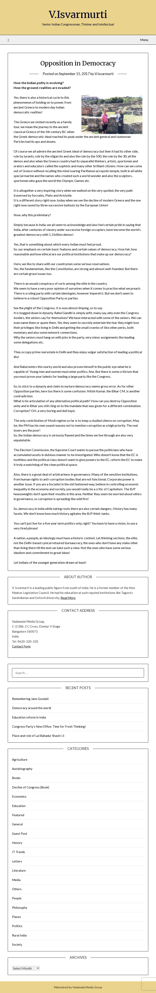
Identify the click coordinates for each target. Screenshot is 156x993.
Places (16, 917)
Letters (17, 861)
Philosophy (19, 907)
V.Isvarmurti (78, 14)
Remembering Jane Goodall (30, 699)
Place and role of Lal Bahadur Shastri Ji (38, 735)
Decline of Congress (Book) (30, 787)
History (17, 843)
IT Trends (18, 852)
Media (16, 880)
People (17, 898)
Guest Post (19, 833)
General (17, 824)
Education (19, 806)
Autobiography (22, 768)
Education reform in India (29, 717)
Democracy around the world (31, 708)
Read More (68, 598)
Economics (19, 796)
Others (17, 889)
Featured (18, 815)
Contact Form (21, 646)
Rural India (19, 935)
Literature (19, 870)
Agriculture (19, 759)
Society (17, 944)
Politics (17, 926)
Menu (144, 40)
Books (16, 778)
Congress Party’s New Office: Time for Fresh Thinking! (49, 726)
